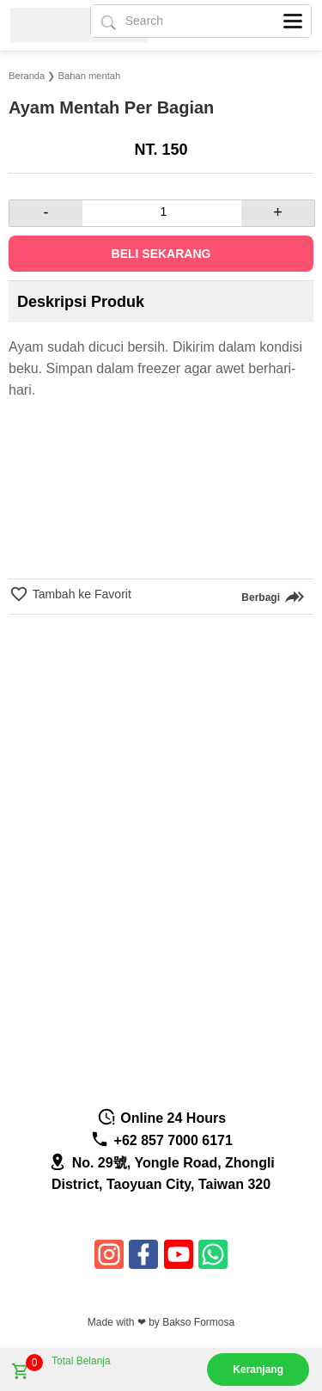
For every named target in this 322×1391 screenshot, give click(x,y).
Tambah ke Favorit (80, 594)
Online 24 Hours (161, 1118)
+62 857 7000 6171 (161, 1140)
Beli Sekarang (161, 253)
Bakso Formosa (198, 1322)
